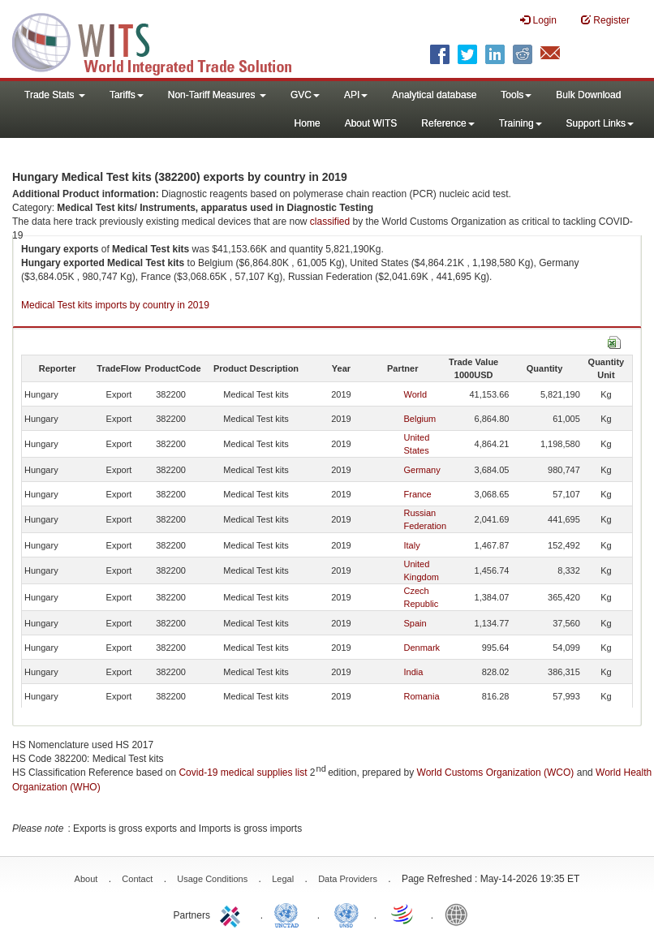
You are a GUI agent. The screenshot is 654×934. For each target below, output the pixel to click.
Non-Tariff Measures (217, 95)
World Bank (460, 913)
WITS (162, 40)
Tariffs (127, 95)
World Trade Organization (403, 913)
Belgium (420, 419)
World (416, 394)
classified (330, 221)
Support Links (600, 123)
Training (520, 123)
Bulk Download (588, 95)
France (418, 494)
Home (308, 123)
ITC (233, 913)
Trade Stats (54, 95)
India (414, 672)
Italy (412, 545)
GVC (305, 95)
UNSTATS (346, 913)
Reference (447, 123)
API (356, 95)
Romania (422, 696)
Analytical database (434, 95)
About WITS (371, 123)
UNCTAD (289, 913)
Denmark (422, 647)
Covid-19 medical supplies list (243, 772)
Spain (415, 623)
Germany (422, 470)
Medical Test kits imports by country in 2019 (115, 305)
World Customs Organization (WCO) (495, 772)
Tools (516, 95)
